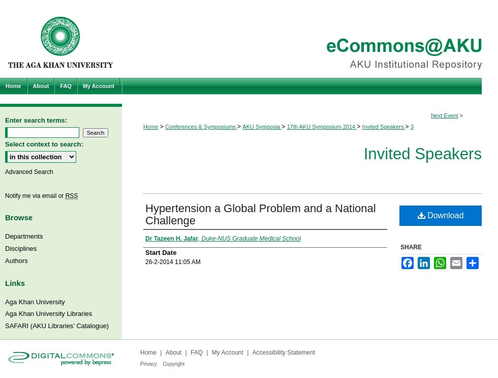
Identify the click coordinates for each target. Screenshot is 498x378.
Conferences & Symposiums (201, 127)
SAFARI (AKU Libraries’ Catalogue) (57, 326)
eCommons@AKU (310, 39)
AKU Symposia (262, 127)
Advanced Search (29, 172)
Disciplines (21, 248)
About (173, 352)
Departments (24, 236)
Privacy (148, 364)
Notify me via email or (41, 195)
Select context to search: (44, 144)
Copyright (173, 364)
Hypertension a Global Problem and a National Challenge (260, 214)
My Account (227, 352)
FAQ (197, 352)
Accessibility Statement (284, 352)
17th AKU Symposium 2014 (322, 127)
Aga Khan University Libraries (48, 313)
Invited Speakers (384, 127)
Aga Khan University (35, 302)
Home (150, 127)
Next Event (444, 115)
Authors (16, 261)
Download (441, 215)
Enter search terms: (36, 120)
